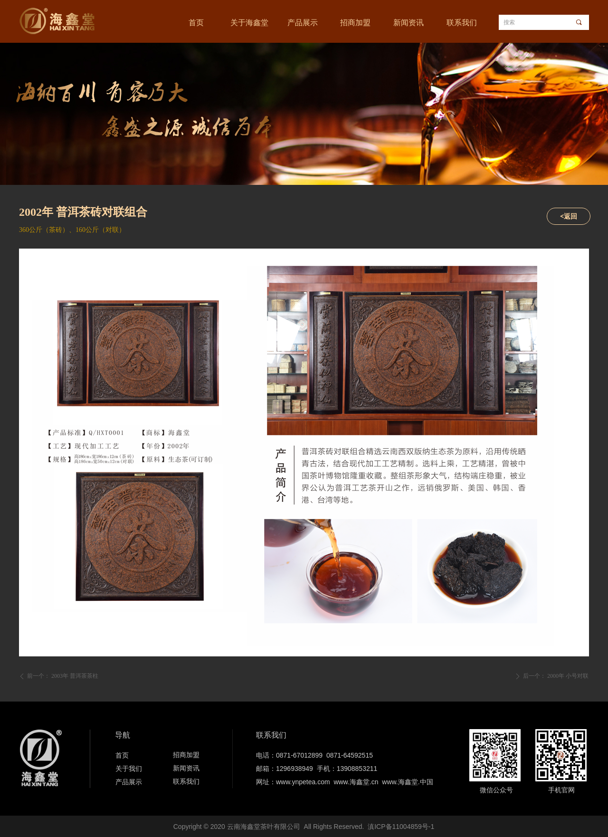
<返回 (568, 216)
